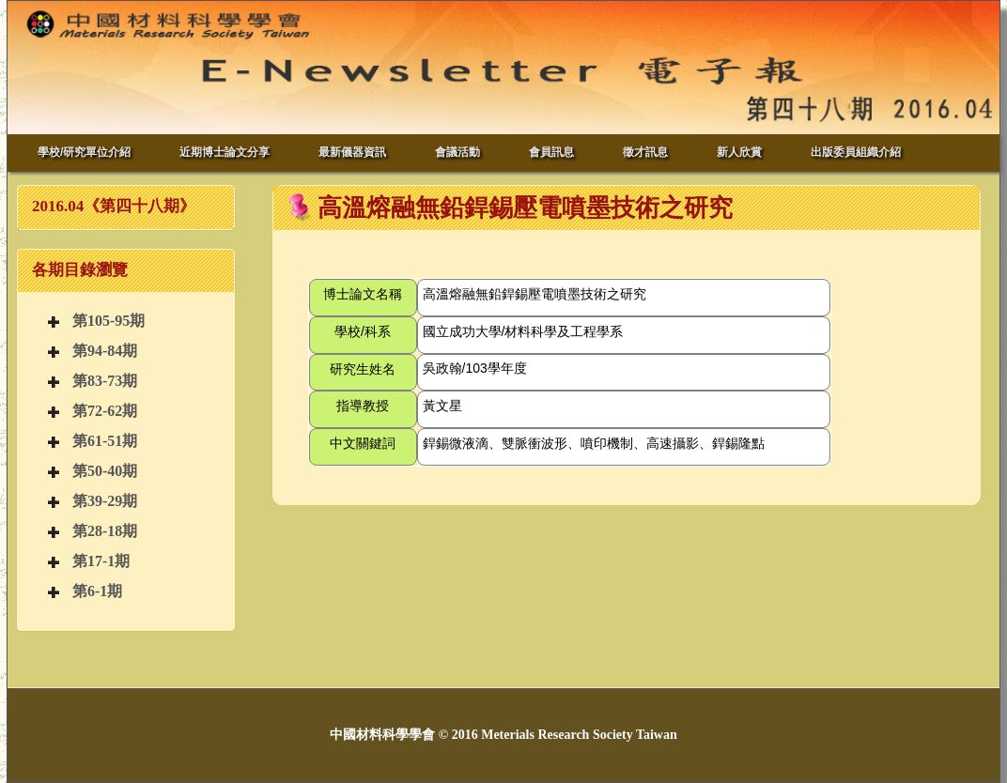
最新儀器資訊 (352, 152)
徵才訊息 (645, 152)
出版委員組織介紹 (856, 152)
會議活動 (457, 152)
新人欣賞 (739, 152)
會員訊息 (551, 152)
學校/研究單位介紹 (84, 152)
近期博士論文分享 (224, 152)
